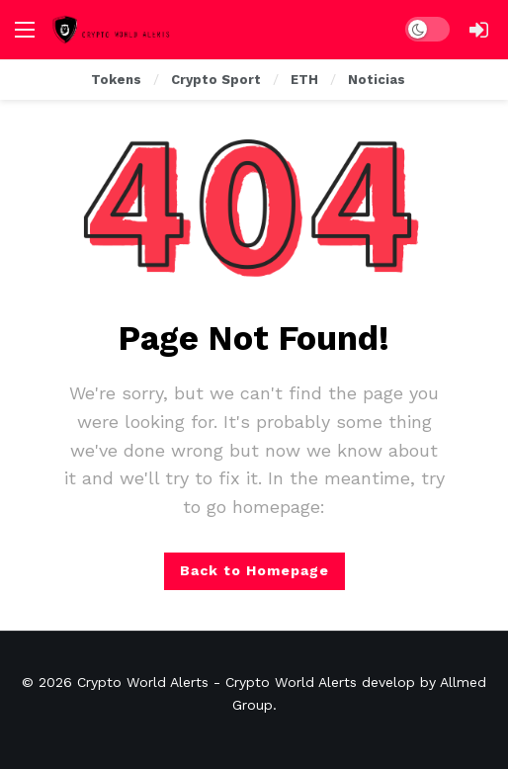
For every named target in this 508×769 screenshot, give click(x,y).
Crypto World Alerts (143, 682)
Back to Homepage (254, 570)
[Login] (478, 29)
